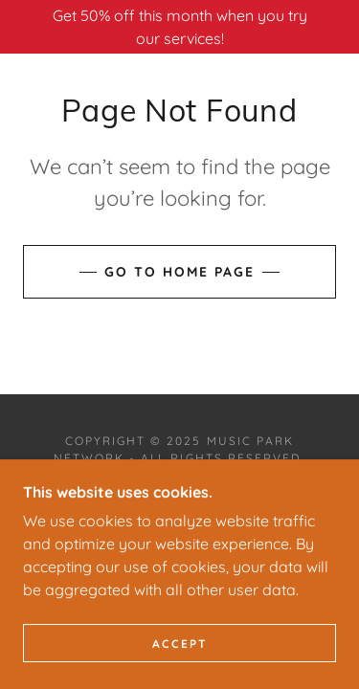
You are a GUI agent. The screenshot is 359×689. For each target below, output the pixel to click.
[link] (179, 520)
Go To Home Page (179, 271)
